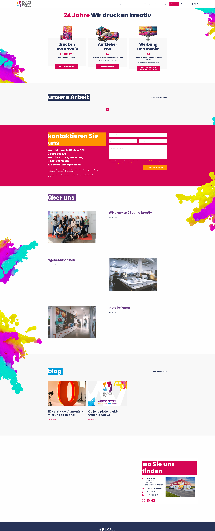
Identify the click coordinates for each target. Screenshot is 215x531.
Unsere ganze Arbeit (159, 97)
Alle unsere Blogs (160, 371)
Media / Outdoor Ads (132, 4)
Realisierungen (146, 4)
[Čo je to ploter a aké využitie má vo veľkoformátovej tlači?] (107, 401)
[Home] (24, 4)
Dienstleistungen (117, 4)
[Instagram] (194, 4)
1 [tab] (107, 109)
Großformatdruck (102, 4)
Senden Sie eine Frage (155, 167)
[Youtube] (197, 4)
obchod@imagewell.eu (64, 164)
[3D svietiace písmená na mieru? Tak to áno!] (67, 401)
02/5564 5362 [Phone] (150, 492)
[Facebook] (192, 4)
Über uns (157, 4)
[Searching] (183, 4)
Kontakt (175, 4)
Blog (164, 4)
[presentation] (121, 168)
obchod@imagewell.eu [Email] (153, 488)
